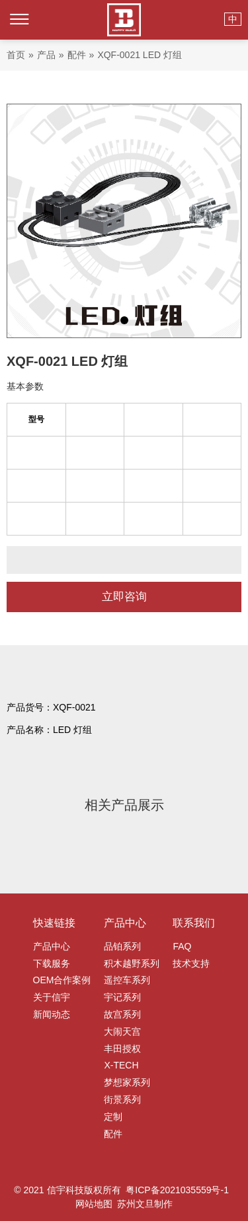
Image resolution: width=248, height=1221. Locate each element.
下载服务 (51, 963)
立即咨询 (124, 596)
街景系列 (122, 1099)
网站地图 (93, 1204)
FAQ (182, 946)
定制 (113, 1116)
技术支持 (191, 963)
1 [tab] (124, 320)
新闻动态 (51, 1014)
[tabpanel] (124, 220)
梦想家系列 (127, 1082)
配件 (113, 1134)
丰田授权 (122, 1048)
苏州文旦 (135, 1204)
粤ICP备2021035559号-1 (177, 1190)
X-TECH (121, 1065)
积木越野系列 (131, 963)
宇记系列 (122, 997)
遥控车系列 (127, 980)
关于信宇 (51, 997)
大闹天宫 (122, 1031)
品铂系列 (122, 946)
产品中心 (51, 946)
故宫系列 (122, 1014)
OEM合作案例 (62, 980)
